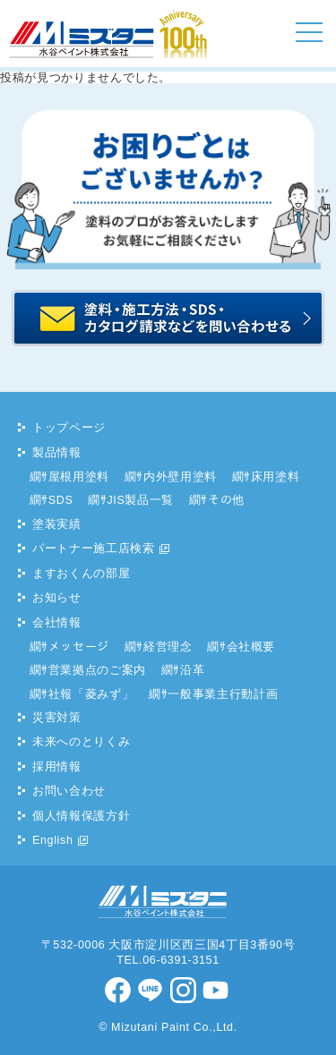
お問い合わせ (69, 791)
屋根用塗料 (78, 477)
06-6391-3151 (181, 960)
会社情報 (57, 623)
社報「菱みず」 (91, 694)
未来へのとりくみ (81, 742)
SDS (60, 500)
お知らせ (57, 597)
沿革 (192, 670)
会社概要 (251, 647)
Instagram (184, 990)
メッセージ (78, 647)
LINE (151, 990)
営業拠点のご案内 (97, 670)
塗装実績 (57, 524)
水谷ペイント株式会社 (70, 57)
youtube (216, 990)
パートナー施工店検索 (93, 548)
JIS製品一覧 (140, 500)
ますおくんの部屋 (81, 573)
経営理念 (168, 647)
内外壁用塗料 (180, 477)
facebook (119, 990)
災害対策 (57, 717)
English (52, 840)
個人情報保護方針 (81, 816)
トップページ (69, 427)
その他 (226, 500)
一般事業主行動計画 (223, 694)
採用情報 (57, 767)
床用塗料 (275, 477)
